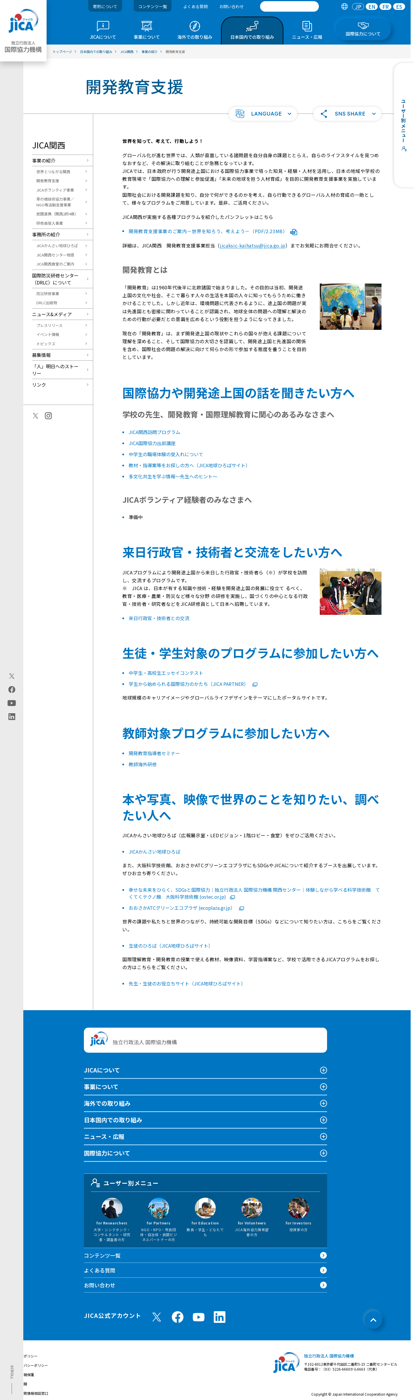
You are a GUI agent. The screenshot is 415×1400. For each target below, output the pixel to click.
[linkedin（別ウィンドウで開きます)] (12, 716)
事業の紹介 (43, 160)
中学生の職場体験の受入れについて (166, 454)
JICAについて (102, 1070)
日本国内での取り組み (113, 1120)
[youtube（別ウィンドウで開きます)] (12, 703)
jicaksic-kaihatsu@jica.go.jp (252, 245)
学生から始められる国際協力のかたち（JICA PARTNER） (193, 683)
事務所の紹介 (46, 234)
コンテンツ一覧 (152, 6)
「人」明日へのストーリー (55, 370)
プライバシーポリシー (30, 1365)
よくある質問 (195, 6)
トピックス (45, 343)
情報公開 (20, 1383)
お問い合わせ (231, 6)
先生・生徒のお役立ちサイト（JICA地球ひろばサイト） (187, 983)
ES (399, 6)
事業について (101, 1086)
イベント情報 (47, 334)
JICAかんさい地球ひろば (57, 245)
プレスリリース (49, 325)
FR (385, 6)
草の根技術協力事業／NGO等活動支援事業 (55, 202)
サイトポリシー (25, 1355)
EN (371, 6)
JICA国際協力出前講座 (152, 443)
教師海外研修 (143, 764)
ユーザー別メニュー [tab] (125, 1182)
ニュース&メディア (52, 314)
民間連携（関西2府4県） (57, 214)
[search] (289, 6)
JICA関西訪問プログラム (154, 432)
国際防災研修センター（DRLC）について (55, 279)
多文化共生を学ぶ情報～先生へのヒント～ (173, 476)
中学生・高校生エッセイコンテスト (166, 672)
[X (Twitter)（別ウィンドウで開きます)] (12, 676)
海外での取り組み (107, 1103)
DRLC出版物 (46, 302)
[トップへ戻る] (373, 1320)
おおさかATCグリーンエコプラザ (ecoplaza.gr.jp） (186, 907)
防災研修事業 (47, 293)
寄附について (105, 6)
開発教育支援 (47, 180)
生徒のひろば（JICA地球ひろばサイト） (171, 945)
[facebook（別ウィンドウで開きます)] (12, 689)
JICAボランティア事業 (55, 190)
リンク (39, 384)
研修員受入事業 (49, 223)
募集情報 (41, 354)
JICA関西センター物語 (55, 255)
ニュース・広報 (104, 1136)
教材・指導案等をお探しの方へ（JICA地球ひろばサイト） (189, 465)
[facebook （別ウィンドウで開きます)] (177, 1317)
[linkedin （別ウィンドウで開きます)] (219, 1317)
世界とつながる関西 (53, 171)
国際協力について (107, 1153)
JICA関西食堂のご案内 (55, 264)
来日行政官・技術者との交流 (159, 618)
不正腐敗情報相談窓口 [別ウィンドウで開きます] (30, 1393)
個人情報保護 (23, 1374)
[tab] (344, 6)
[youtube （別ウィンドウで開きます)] (198, 1317)
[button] (263, 114)
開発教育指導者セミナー (154, 753)
